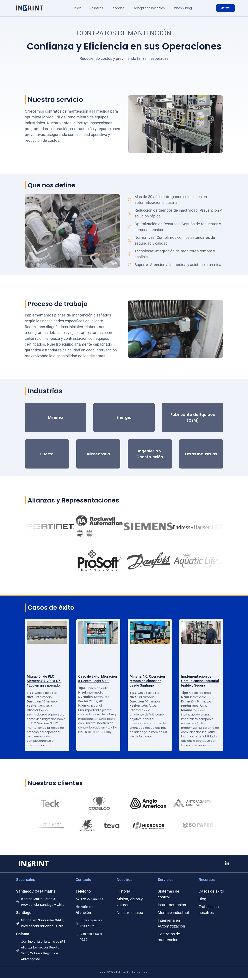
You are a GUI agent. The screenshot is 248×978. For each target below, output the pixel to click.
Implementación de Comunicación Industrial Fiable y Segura (200, 681)
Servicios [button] (117, 8)
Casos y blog (182, 8)
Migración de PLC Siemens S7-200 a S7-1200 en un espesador (44, 681)
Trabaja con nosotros (148, 8)
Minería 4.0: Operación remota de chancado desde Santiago (147, 681)
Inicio (78, 8)
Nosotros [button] (96, 8)
